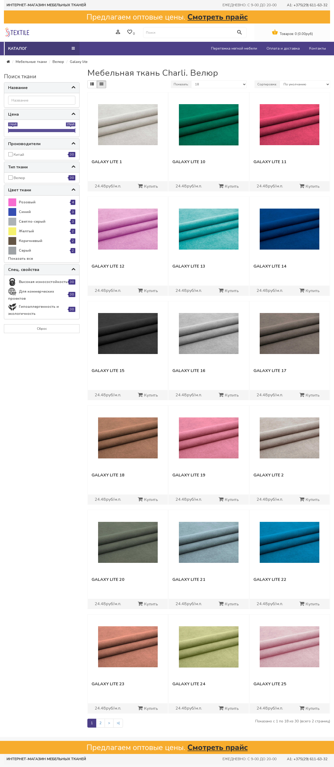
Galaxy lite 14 (269, 266)
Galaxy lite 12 (108, 266)
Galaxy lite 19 (188, 475)
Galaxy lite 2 (268, 475)
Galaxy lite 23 (108, 684)
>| (118, 723)
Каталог (41, 48)
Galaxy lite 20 (108, 579)
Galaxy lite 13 (188, 266)
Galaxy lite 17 (269, 371)
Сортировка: (267, 84)
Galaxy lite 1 (107, 162)
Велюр (58, 61)
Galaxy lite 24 (188, 684)
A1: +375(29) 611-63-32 (307, 5)
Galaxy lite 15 (108, 371)
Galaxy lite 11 (269, 162)
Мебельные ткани (31, 61)
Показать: (181, 84)
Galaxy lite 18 (108, 475)
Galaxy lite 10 (188, 162)
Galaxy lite (79, 61)
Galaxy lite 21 (188, 579)
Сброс (42, 329)
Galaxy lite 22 (269, 579)
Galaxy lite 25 (269, 684)
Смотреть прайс (218, 17)
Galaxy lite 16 (188, 371)
